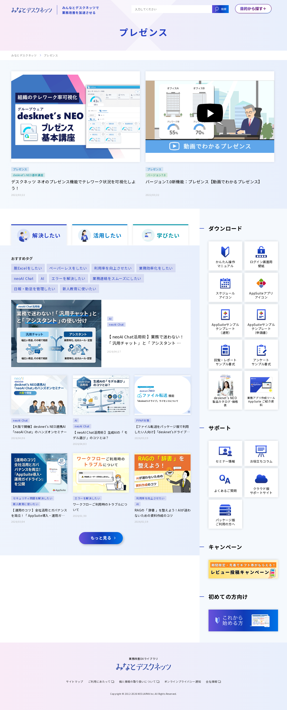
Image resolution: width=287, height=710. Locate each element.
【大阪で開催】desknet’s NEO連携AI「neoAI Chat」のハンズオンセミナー (39, 429)
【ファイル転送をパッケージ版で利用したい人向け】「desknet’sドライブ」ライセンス (162, 429)
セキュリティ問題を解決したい (32, 498)
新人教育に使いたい (25, 504)
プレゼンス (20, 169)
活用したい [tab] (100, 235)
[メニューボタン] (253, 9)
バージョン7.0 (156, 175)
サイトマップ (74, 681)
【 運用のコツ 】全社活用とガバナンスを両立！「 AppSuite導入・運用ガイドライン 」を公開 (39, 513)
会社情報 (211, 681)
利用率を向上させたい (150, 498)
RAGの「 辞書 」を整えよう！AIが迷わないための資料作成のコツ (163, 513)
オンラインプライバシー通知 (182, 681)
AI (110, 318)
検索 (223, 9)
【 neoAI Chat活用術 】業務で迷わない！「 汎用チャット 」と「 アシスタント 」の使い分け (145, 340)
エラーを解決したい (87, 498)
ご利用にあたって (99, 681)
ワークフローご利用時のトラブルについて (100, 507)
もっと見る (101, 538)
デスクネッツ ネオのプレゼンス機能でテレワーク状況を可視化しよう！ (73, 185)
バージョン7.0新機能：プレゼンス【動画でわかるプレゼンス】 (204, 181)
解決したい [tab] (39, 235)
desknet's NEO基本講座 (28, 175)
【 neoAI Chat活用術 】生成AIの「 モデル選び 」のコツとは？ (100, 435)
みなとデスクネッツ (24, 55)
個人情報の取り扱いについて (137, 681)
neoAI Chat (116, 324)
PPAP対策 (142, 420)
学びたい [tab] (161, 235)
